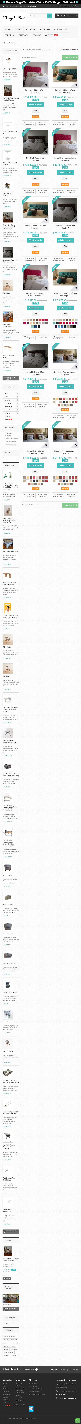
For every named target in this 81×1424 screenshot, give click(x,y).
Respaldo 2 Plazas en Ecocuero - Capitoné (35, 452)
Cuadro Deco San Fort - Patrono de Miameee (11, 617)
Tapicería (9, 35)
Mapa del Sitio (20, 1404)
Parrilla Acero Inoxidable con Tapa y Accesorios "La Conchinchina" (10, 808)
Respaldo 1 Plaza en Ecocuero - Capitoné (65, 373)
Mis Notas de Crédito (36, 1389)
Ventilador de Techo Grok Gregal (9, 1210)
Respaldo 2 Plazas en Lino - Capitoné (10, 261)
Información (10, 428)
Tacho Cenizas (8, 1022)
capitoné (6, 1355)
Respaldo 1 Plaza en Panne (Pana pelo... (35, 91)
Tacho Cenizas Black (10, 992)
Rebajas (8, 1240)
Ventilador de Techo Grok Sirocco (9, 1179)
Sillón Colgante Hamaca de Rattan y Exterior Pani (9, 520)
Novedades (9, 465)
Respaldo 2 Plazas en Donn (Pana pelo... (35, 226)
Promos (37, 35)
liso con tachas (9, 1352)
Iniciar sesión (73, 6)
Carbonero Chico (8, 934)
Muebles (30, 29)
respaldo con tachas (10, 1340)
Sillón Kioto (7, 647)
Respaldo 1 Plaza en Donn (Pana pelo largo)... (65, 91)
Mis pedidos (33, 1383)
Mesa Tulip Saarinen (10, 69)
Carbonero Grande (9, 963)
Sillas (18, 29)
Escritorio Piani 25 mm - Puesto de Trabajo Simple (10, 709)
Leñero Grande (8, 904)
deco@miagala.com (69, 1398)
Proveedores (10, 1318)
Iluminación (61, 29)
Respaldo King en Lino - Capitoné (35, 373)
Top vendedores (11, 51)
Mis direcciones (34, 1391)
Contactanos (62, 6)
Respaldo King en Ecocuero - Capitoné (65, 452)
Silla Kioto (6, 293)
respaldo (14, 1355)
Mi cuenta (33, 1380)
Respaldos (44, 29)
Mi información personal (37, 1394)
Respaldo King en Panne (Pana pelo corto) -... (35, 294)
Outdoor (23, 35)
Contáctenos (20, 1388)
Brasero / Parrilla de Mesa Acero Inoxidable (11, 1081)
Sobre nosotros (11, 441)
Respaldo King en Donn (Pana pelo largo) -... (65, 294)
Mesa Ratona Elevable (10, 551)
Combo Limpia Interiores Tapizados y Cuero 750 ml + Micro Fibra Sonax (10, 486)
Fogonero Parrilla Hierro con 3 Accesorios (9, 1147)
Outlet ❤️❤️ (51, 35)
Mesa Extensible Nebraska (8, 356)
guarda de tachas (9, 1336)
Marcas (8, 453)
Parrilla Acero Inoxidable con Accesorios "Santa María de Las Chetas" (10, 843)
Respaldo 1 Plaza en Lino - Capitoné (36, 159)
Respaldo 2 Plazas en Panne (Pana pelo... (65, 159)
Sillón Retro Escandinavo (7, 325)
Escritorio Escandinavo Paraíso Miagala (11, 99)
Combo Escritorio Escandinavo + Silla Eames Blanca (9, 227)
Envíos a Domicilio (12, 438)
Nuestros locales (11, 445)
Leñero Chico (7, 875)
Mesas (8, 29)
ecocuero (13, 1343)
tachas (6, 1343)
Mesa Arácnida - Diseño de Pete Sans (10, 742)
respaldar (14, 1349)
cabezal (6, 1349)
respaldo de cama (9, 1346)
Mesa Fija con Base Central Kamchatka (9, 583)
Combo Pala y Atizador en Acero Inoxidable (11, 1113)
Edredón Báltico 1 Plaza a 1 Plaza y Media (11, 775)
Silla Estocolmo (8, 1051)
